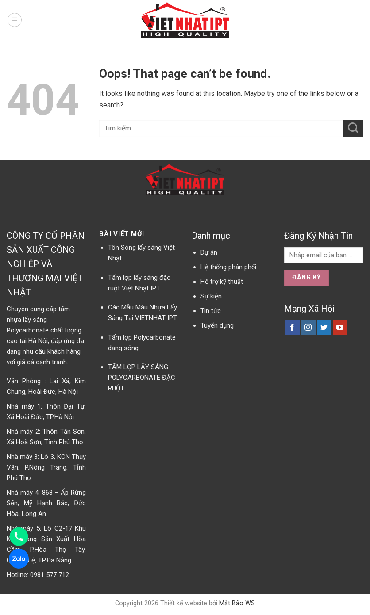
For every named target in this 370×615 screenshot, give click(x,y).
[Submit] (353, 128)
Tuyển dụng (217, 325)
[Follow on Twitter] (324, 327)
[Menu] (15, 20)
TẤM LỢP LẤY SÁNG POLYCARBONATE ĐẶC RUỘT (141, 377)
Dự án (208, 252)
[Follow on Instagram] (308, 327)
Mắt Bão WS (237, 603)
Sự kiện (211, 296)
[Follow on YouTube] (340, 327)
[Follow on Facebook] (292, 327)
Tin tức (210, 311)
